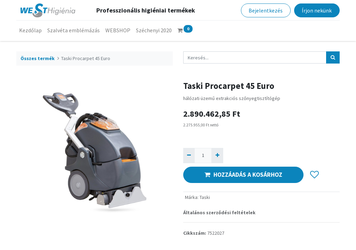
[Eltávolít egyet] (189, 155)
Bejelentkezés (266, 10)
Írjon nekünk (317, 10)
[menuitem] (30, 30)
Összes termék (38, 58)
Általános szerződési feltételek (219, 212)
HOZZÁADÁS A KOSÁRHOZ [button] (243, 174)
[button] (314, 174)
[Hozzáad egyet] (217, 155)
